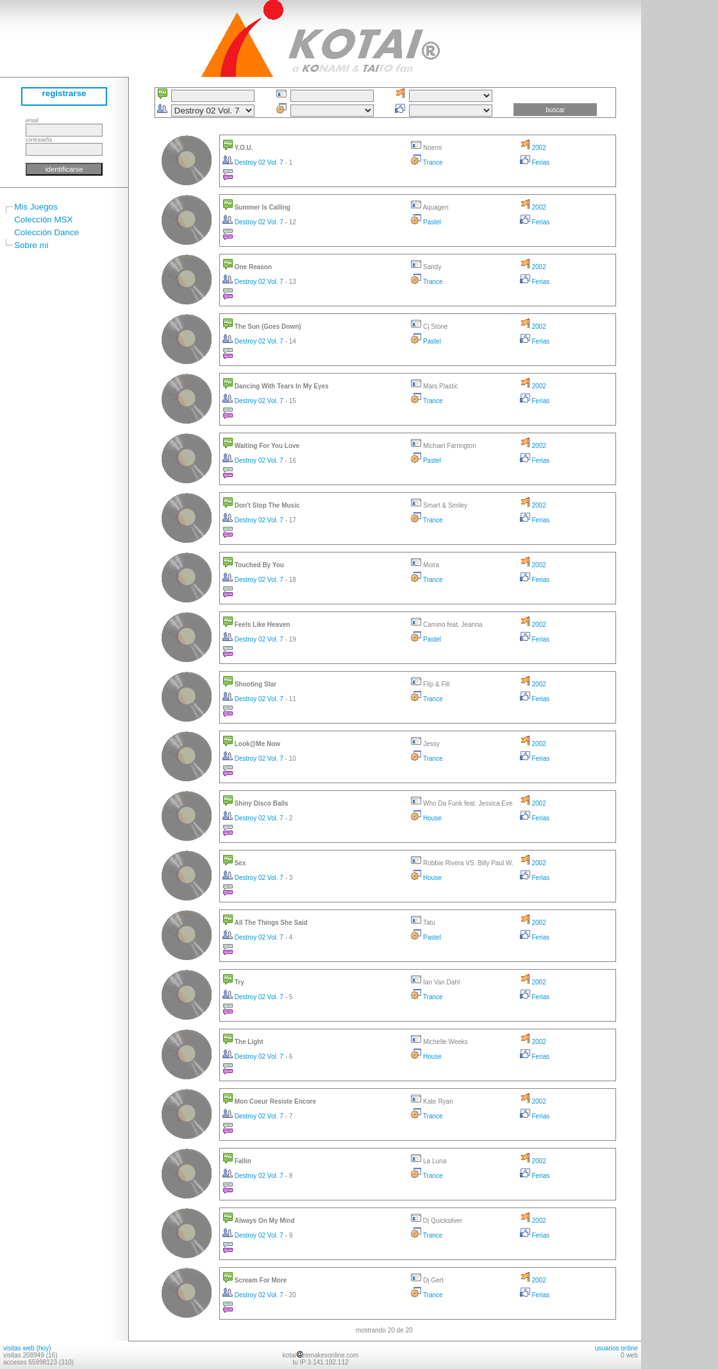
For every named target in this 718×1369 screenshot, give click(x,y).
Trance (426, 162)
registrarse (64, 93)
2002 (533, 147)
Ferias (535, 162)
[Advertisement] (679, 192)
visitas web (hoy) (27, 1348)
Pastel (426, 222)
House (426, 818)
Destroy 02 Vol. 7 (253, 162)
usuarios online (616, 1348)
